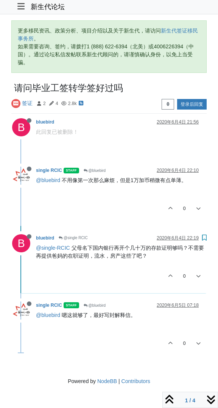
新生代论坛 (48, 7)
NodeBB (107, 381)
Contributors (135, 381)
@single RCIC (73, 238)
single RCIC (49, 170)
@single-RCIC (53, 248)
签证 (27, 103)
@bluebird (95, 170)
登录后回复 (192, 104)
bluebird (45, 122)
